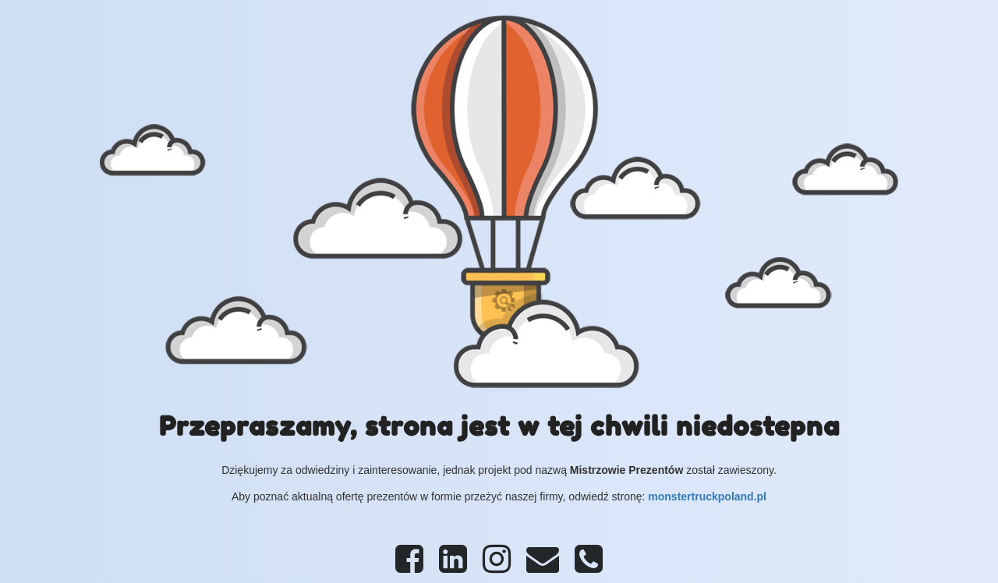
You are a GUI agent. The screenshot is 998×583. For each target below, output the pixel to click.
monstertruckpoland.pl (707, 496)
